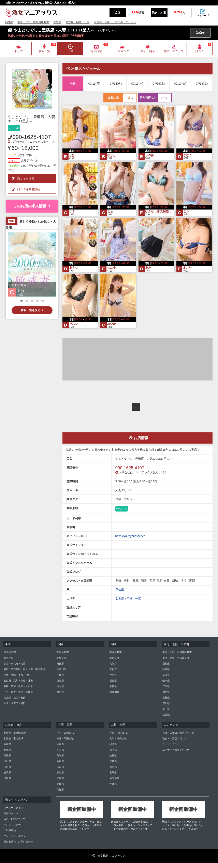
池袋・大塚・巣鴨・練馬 (17, 675)
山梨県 (166, 692)
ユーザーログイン (13, 807)
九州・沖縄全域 (118, 738)
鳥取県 (60, 755)
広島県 (60, 744)
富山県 (166, 709)
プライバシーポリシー (16, 836)
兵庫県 (113, 675)
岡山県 (60, 749)
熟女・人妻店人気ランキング (178, 732)
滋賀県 (113, 680)
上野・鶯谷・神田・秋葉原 (18, 692)
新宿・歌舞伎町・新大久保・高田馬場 (24, 669)
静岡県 (166, 669)
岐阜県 (166, 680)
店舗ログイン (11, 813)
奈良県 (113, 686)
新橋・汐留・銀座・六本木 (18, 686)
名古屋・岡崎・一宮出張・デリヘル (115, 22)
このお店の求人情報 (31, 206)
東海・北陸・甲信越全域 (175, 658)
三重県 (166, 686)
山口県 (60, 766)
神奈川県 (61, 669)
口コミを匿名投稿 (26, 189)
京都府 (113, 669)
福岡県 (113, 744)
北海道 (7, 749)
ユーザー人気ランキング (175, 749)
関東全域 (61, 658)
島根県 (60, 761)
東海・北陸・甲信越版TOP (33, 22)
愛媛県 (60, 783)
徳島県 (60, 778)
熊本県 (113, 749)
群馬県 (60, 692)
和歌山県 (114, 692)
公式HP (200, 32)
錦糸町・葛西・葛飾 (15, 697)
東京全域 (8, 658)
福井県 (166, 714)
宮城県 (7, 744)
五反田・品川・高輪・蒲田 (18, 680)
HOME (9, 22)
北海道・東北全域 (13, 738)
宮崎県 (113, 772)
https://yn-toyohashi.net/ (130, 536)
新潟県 (166, 675)
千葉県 (60, 675)
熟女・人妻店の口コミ (174, 738)
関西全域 (114, 658)
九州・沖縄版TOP (119, 732)
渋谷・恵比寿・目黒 (15, 663)
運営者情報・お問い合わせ (18, 841)
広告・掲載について (15, 819)
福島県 (7, 778)
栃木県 (60, 686)
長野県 (166, 697)
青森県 (7, 755)
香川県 (60, 772)
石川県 (166, 703)
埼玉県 (60, 663)
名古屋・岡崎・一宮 (77, 22)
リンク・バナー (12, 824)
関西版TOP (116, 652)
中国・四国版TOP (66, 732)
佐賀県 (113, 755)
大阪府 (113, 663)
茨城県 (60, 680)
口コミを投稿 (23, 178)
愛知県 (57, 22)
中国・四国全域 (65, 738)
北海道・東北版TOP (15, 732)
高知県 (60, 789)
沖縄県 (113, 783)
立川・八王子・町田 (15, 703)
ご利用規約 (10, 830)
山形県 (7, 766)
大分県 (113, 766)
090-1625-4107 (32, 137)
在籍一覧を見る (32, 310)
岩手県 (7, 772)
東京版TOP (10, 652)
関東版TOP (63, 652)
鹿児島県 (114, 778)
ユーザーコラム (170, 744)
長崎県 (113, 761)
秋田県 (7, 761)
